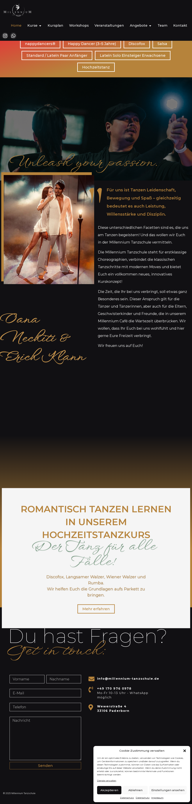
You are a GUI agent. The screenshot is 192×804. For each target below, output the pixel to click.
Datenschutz (127, 797)
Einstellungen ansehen (167, 790)
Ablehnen (135, 790)
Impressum (157, 797)
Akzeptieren (109, 790)
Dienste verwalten (106, 780)
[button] (184, 751)
